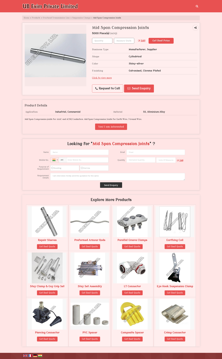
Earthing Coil (174, 240)
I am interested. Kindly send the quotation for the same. (117, 176)
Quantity (121, 160)
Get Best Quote (47, 246)
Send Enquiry (139, 88)
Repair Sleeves (47, 240)
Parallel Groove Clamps (132, 240)
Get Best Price (161, 40)
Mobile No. (44, 160)
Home (26, 18)
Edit (141, 41)
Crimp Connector (175, 332)
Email (122, 152)
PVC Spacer (89, 332)
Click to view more (102, 78)
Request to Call (107, 88)
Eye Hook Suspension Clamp (175, 286)
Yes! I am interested (111, 126)
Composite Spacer (132, 332)
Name (46, 152)
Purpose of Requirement (43, 168)
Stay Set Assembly (90, 286)
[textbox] (124, 41)
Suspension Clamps (81, 18)
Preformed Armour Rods (89, 240)
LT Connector (132, 286)
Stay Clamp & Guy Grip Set (47, 286)
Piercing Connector (47, 332)
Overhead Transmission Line (56, 18)
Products (36, 18)
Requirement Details (43, 177)
